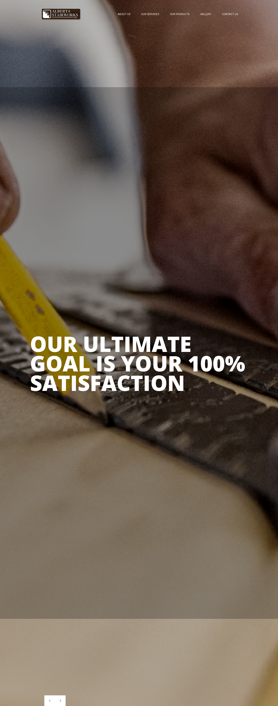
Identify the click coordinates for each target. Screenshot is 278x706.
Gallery (206, 14)
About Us (124, 14)
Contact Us (230, 14)
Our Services (150, 14)
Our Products (180, 14)
